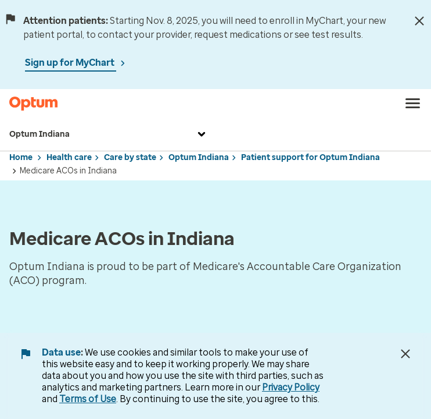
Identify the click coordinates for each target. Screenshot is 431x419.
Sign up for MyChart (70, 62)
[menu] (413, 103)
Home (21, 157)
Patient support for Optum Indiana (310, 157)
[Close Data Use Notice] (405, 354)
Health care (69, 157)
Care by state (130, 157)
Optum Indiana (109, 134)
